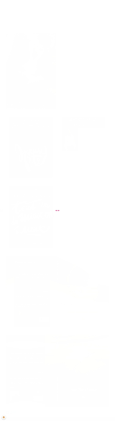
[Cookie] (4, 417)
